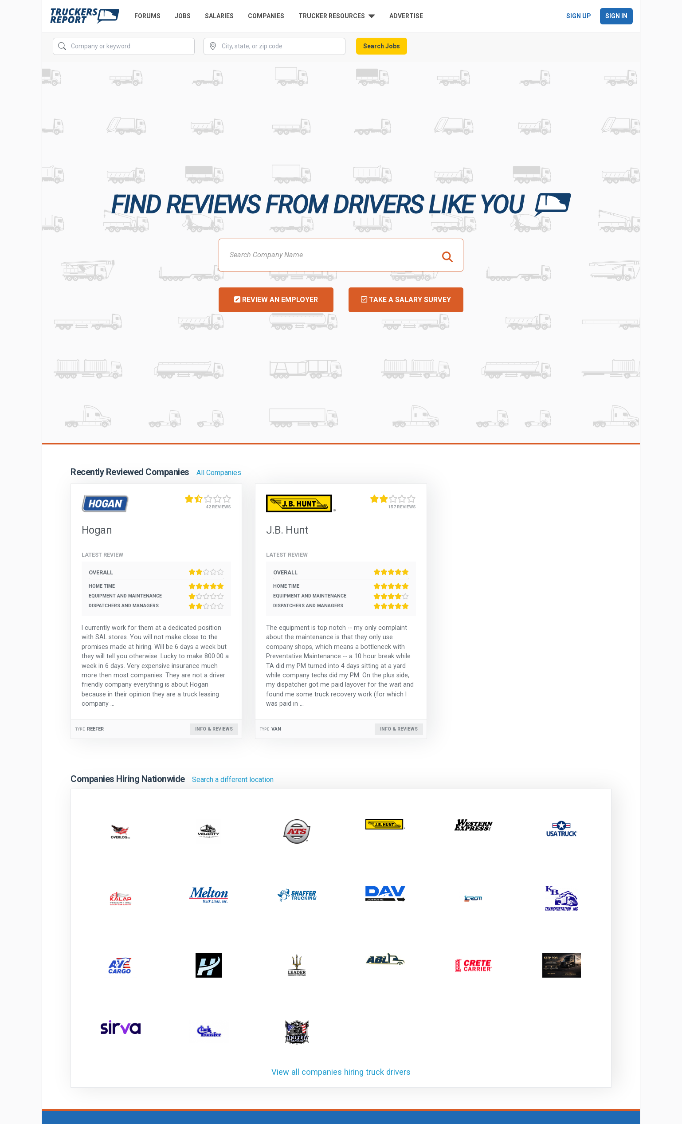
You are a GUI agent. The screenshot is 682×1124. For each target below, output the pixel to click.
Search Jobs (381, 46)
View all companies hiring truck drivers (341, 1072)
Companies (266, 16)
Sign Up (578, 16)
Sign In (616, 16)
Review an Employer (276, 299)
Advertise (406, 16)
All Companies (218, 472)
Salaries (219, 16)
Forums (147, 16)
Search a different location (233, 779)
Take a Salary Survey (406, 299)
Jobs (183, 16)
